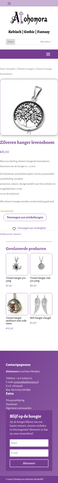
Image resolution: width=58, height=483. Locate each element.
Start (2, 69)
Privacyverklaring (15, 400)
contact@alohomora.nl (26, 382)
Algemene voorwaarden (18, 408)
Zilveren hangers (25, 69)
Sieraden (11, 69)
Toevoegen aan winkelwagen (25, 217)
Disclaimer (11, 404)
